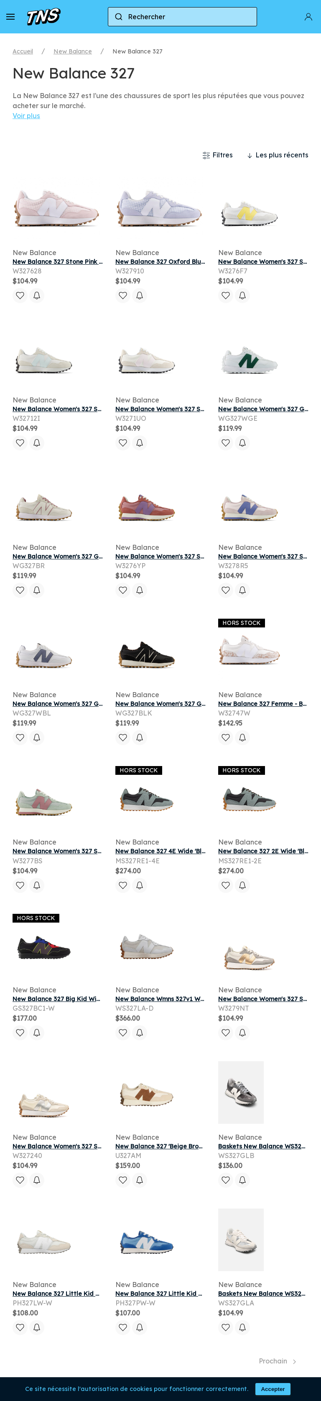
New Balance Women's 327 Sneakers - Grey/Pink (85, 851)
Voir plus (26, 115)
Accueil (23, 51)
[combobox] (182, 16)
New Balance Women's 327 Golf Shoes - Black (183, 704)
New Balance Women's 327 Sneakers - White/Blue (87, 409)
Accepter (273, 1389)
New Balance (73, 51)
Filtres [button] (217, 155)
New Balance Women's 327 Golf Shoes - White (81, 556)
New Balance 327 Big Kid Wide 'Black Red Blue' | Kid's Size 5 (102, 999)
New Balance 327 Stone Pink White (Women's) (81, 262)
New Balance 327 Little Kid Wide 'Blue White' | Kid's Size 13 (203, 1293)
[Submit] (118, 17)
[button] (10, 16)
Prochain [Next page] (277, 1361)
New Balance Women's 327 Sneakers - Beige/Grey (87, 1146)
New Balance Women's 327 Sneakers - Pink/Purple (190, 556)
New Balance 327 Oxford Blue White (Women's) (186, 262)
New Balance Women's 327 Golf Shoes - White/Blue (89, 704)
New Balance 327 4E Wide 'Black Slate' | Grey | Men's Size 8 (203, 851)
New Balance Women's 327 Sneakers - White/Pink (189, 409)
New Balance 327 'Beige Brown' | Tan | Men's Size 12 (191, 1146)
